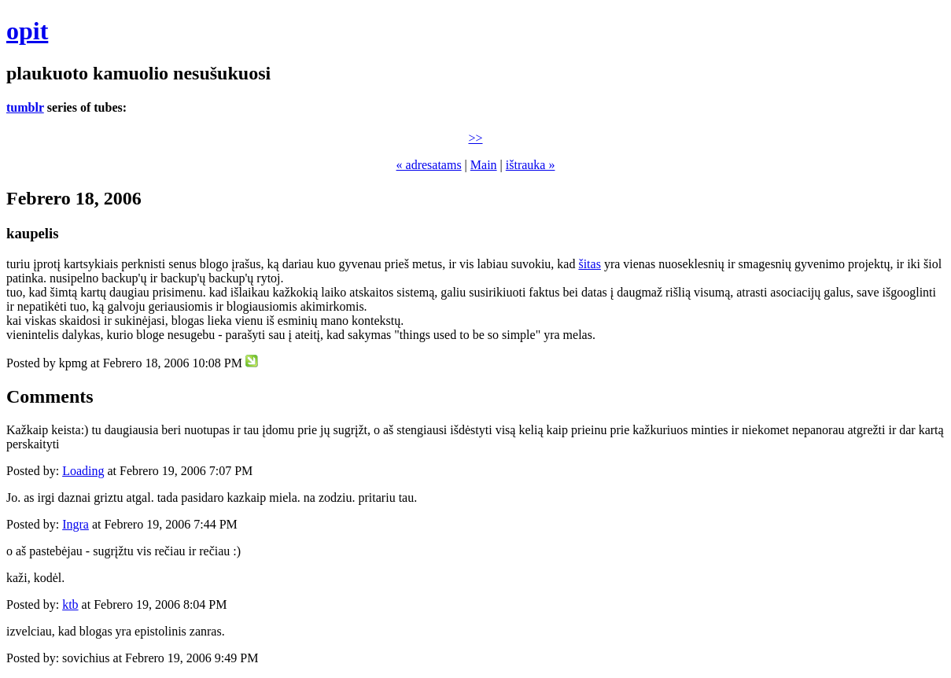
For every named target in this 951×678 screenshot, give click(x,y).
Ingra (75, 524)
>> (475, 138)
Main (483, 164)
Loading (83, 470)
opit (27, 31)
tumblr (25, 107)
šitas (589, 264)
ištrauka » (530, 164)
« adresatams (429, 164)
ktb (70, 604)
